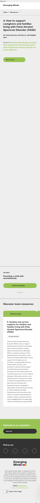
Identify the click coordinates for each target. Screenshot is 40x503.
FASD (5, 45)
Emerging (11, 5)
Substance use (13, 45)
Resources (14, 12)
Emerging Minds (22, 488)
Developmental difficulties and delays (23, 42)
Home (5, 12)
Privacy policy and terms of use (20, 490)
